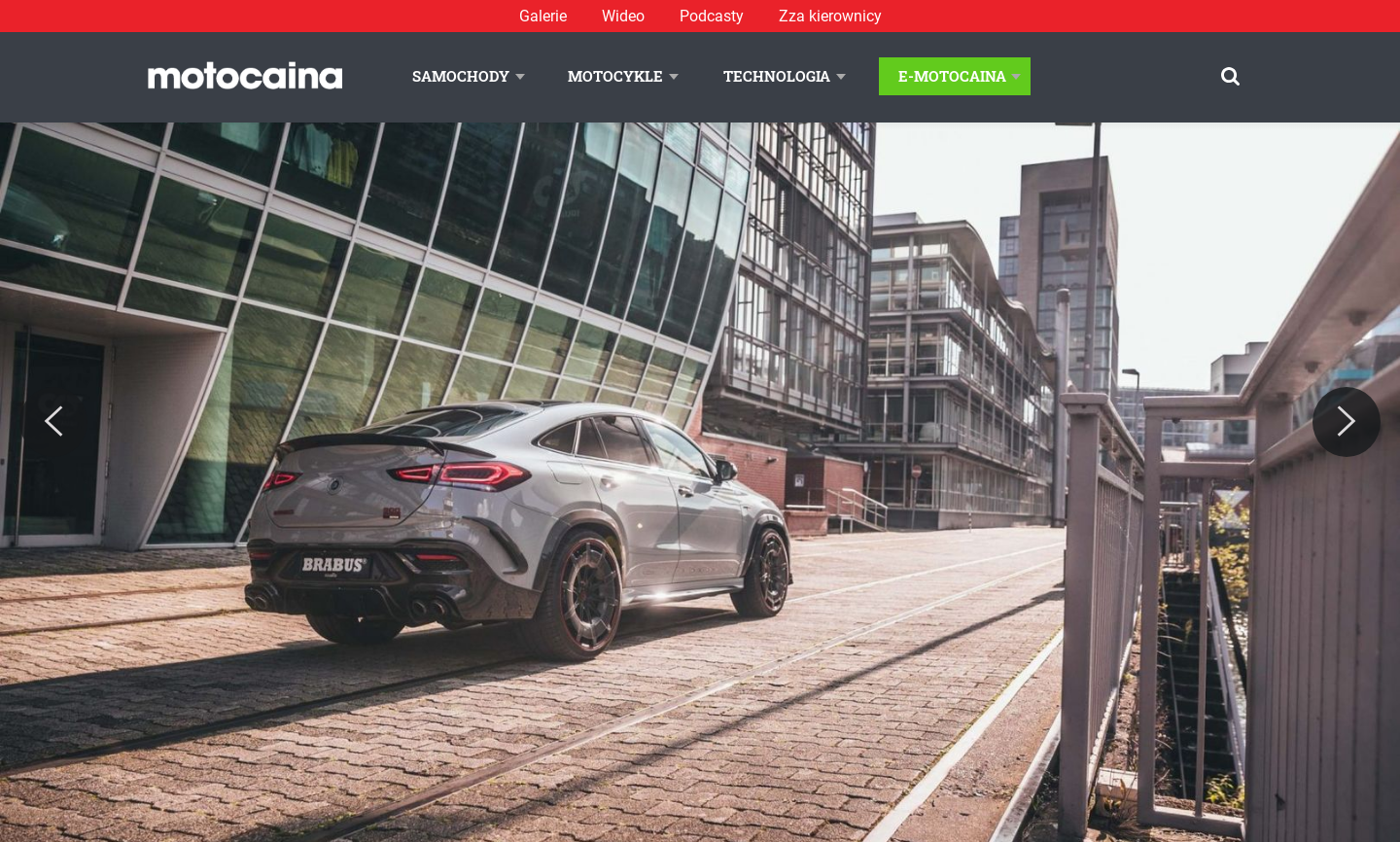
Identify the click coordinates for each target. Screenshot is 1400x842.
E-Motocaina (952, 76)
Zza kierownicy (830, 16)
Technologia (776, 76)
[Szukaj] (1230, 76)
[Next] (1346, 422)
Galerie (543, 16)
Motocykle (615, 76)
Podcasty (712, 16)
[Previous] (53, 422)
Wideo (623, 16)
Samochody (460, 76)
